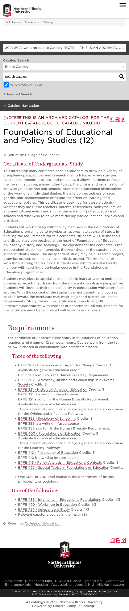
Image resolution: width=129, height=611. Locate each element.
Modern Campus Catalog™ (74, 606)
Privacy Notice (108, 591)
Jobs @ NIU (84, 585)
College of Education (42, 155)
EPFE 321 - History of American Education (52, 389)
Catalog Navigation (23, 106)
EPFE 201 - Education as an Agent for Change (56, 365)
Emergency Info (18, 585)
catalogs (38, 602)
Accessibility (61, 585)
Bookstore (13, 581)
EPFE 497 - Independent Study (44, 509)
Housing (41, 585)
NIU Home (13, 22)
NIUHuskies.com (110, 585)
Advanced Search (17, 94)
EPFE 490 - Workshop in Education (47, 505)
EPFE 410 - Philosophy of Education (48, 453)
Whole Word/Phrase (26, 84)
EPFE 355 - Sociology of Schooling (47, 418)
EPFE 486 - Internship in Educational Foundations (59, 500)
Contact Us (115, 581)
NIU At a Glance (68, 581)
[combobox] (64, 48)
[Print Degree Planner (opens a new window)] (112, 119)
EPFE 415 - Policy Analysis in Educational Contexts (60, 462)
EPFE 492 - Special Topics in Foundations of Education (63, 468)
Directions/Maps (38, 581)
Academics (31, 22)
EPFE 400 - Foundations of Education (49, 433)
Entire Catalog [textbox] (17, 67)
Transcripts (93, 581)
